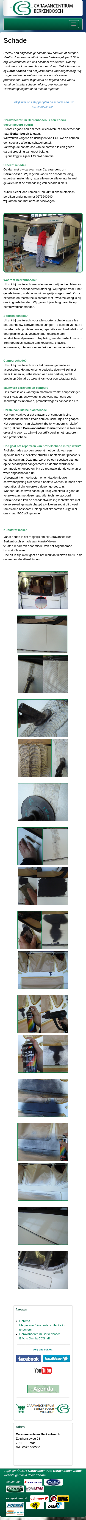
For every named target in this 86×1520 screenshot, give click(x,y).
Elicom (41, 1475)
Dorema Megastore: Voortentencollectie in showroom (41, 1325)
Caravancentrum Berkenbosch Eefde (55, 1470)
